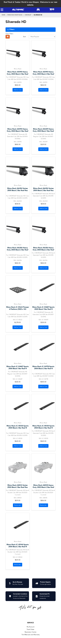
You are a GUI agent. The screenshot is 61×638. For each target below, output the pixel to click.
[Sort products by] (42, 37)
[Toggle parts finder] (38, 9)
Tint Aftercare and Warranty (31, 634)
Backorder (17, 505)
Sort (24, 36)
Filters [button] (10, 29)
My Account (30, 627)
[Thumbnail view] (8, 37)
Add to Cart (17, 90)
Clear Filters (9, 33)
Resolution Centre (30, 632)
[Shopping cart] (51, 10)
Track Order (30, 629)
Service (30, 623)
